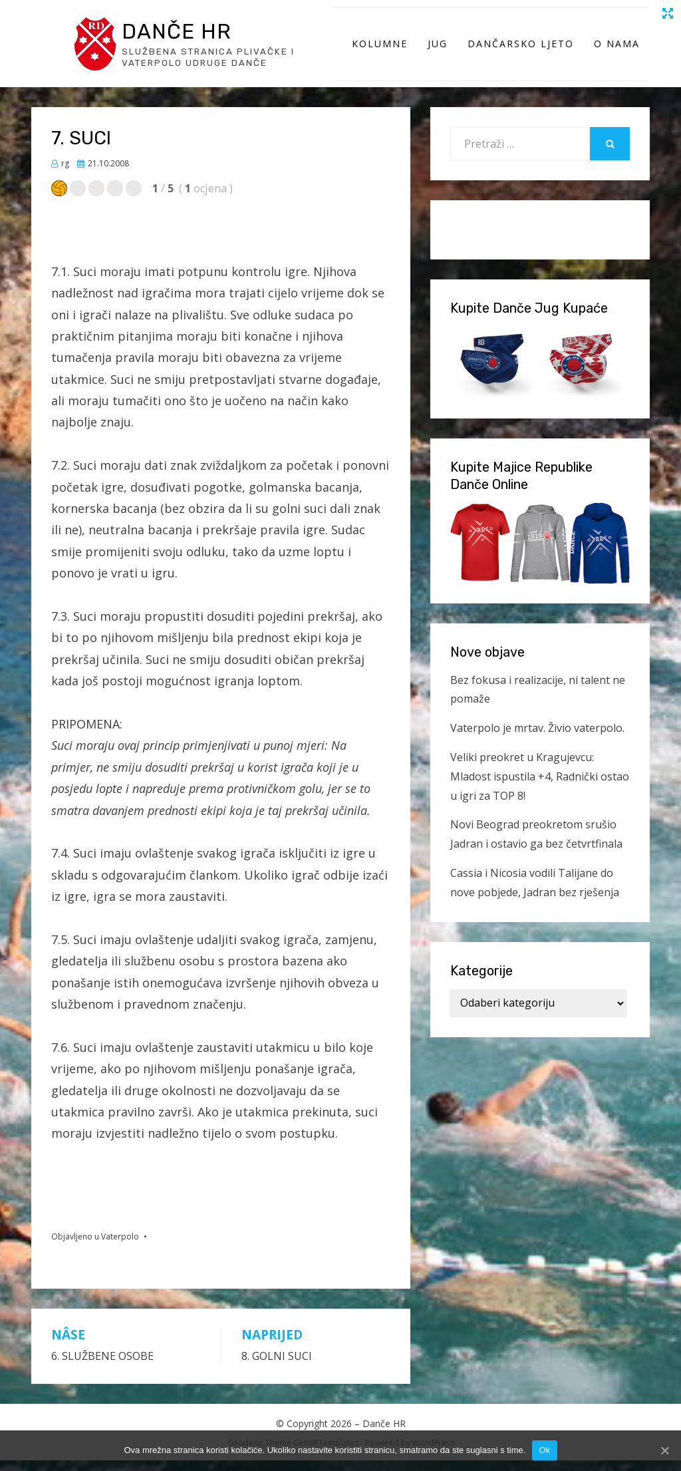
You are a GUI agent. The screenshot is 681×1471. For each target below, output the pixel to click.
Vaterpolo (120, 1247)
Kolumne (380, 49)
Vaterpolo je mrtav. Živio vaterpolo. (537, 738)
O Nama (617, 49)
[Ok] (664, 1450)
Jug (438, 49)
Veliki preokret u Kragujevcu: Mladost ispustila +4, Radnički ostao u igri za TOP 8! (539, 787)
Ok (544, 1450)
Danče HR (183, 36)
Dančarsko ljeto (521, 49)
